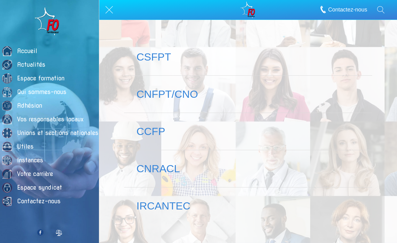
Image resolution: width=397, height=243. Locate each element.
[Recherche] (380, 9)
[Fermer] (109, 10)
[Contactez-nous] (346, 10)
